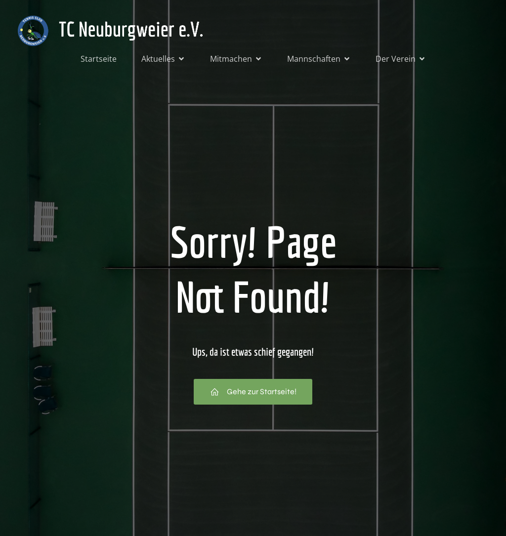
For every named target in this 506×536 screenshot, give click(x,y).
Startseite (99, 60)
